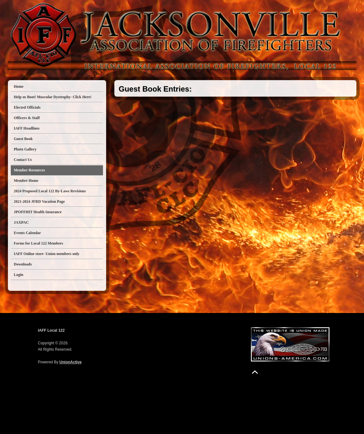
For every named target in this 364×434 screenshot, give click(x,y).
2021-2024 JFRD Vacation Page (39, 201)
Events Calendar (27, 233)
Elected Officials (27, 107)
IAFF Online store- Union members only (47, 254)
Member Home (26, 180)
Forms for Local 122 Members (38, 243)
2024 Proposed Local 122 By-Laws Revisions (50, 191)
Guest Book (23, 139)
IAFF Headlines (27, 128)
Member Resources (29, 170)
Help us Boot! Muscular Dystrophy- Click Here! (53, 97)
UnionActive (71, 362)
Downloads (23, 264)
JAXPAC (21, 222)
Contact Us (23, 159)
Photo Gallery (25, 149)
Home (19, 86)
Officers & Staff (27, 118)
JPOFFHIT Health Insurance (38, 212)
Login (18, 274)
